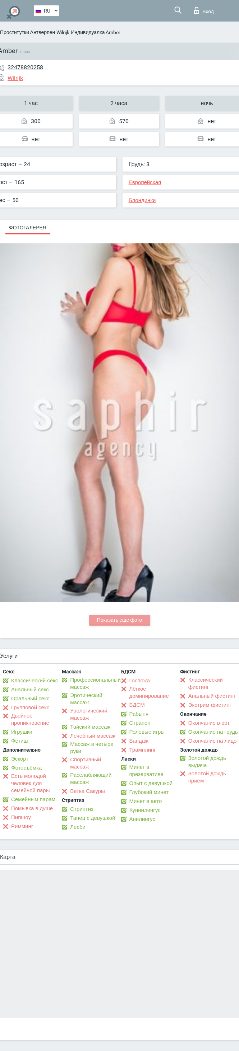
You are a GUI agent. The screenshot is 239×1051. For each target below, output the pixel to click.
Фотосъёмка (26, 768)
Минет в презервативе (146, 770)
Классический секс (34, 680)
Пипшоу (21, 817)
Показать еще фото (119, 620)
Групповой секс (30, 707)
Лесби (78, 827)
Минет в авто (145, 801)
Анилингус (142, 819)
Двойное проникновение (30, 719)
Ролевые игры (147, 732)
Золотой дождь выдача (207, 762)
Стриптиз (81, 809)
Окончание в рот (209, 723)
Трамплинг (142, 750)
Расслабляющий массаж (90, 778)
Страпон (140, 723)
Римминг (22, 826)
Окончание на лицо (212, 741)
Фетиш (19, 741)
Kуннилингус (145, 810)
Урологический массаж (88, 714)
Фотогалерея (27, 227)
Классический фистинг (205, 683)
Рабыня (139, 714)
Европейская (145, 182)
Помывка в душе (32, 808)
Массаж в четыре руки (91, 748)
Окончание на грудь (213, 732)
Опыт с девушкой (151, 783)
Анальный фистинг (212, 696)
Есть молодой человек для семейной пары (30, 783)
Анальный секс (30, 689)
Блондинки (142, 200)
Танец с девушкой (92, 818)
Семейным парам (33, 799)
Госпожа (139, 680)
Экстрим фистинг (209, 705)
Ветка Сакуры (87, 791)
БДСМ (137, 705)
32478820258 (25, 67)
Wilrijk (62, 32)
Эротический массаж (86, 699)
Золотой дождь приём (207, 777)
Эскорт (19, 759)
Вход (204, 10)
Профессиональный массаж (95, 683)
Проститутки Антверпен (27, 32)
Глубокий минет (149, 792)
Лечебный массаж (92, 736)
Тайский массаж (90, 727)
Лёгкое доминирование (149, 692)
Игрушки (21, 732)
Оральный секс (30, 698)
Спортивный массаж (85, 763)
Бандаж (139, 741)
